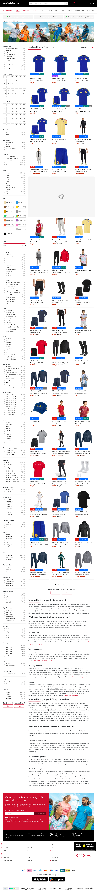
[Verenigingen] (90, 9)
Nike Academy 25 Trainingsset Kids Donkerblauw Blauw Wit (37, 332)
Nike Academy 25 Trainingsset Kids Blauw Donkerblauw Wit (59, 513)
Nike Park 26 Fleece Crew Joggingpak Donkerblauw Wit (38, 574)
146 (13, 90)
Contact (29, 854)
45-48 (5, 125)
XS (20, 93)
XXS (13, 93)
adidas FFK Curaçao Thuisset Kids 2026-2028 (61, 110)
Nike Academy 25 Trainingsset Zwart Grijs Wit (83, 301)
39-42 (5, 119)
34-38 (17, 112)
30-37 (17, 109)
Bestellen (5, 847)
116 (16, 87)
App (53, 844)
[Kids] (56, 9)
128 (24, 87)
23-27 (9, 105)
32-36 (9, 112)
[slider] (3, 243)
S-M (9, 97)
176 (5, 93)
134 (5, 90)
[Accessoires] (26, 9)
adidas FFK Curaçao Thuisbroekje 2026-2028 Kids (39, 543)
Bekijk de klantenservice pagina (14, 836)
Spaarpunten (30, 847)
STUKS (12, 77)
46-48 (9, 125)
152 (16, 90)
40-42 (13, 119)
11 (24, 80)
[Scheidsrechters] (79, 9)
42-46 (5, 122)
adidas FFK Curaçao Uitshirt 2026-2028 (60, 140)
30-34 (9, 109)
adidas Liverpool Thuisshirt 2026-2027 (82, 422)
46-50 (13, 125)
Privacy (60, 888)
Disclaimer (53, 888)
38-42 (20, 115)
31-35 (5, 112)
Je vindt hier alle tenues (71, 695)
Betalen (5, 850)
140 (9, 90)
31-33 (20, 109)
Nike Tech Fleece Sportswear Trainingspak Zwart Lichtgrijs (61, 452)
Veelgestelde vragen (8, 860)
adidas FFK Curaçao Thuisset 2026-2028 (38, 110)
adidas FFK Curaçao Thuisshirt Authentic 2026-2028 (82, 80)
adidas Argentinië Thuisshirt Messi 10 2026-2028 (83, 392)
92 (24, 83)
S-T (12, 97)
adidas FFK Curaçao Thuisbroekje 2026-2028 (59, 170)
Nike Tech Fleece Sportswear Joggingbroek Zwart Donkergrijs (83, 171)
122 (20, 87)
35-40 (24, 112)
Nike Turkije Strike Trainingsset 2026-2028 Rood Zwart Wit (37, 362)
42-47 (9, 122)
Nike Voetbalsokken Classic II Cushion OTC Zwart (61, 301)
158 (20, 90)
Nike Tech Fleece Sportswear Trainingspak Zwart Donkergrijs (83, 140)
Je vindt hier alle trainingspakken (43, 660)
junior (4, 77)
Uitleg (16, 448)
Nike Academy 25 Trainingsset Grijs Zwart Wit (38, 452)
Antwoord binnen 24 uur (38, 835)
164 (24, 90)
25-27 (13, 105)
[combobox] (48, 3)
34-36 (13, 112)
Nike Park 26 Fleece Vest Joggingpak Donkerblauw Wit (82, 453)
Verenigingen (55, 857)
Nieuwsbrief (54, 850)
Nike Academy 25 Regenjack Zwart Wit (83, 543)
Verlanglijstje (79, 3)
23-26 (5, 105)
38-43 (24, 115)
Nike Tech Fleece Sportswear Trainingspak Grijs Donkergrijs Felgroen (39, 271)
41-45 (20, 119)
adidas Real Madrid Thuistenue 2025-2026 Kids (38, 513)
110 (13, 87)
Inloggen (73, 3)
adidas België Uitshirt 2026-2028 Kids (83, 332)
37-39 (13, 115)
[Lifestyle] (50, 9)
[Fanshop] (42, 9)
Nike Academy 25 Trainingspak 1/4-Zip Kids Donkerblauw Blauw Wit (38, 392)
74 (12, 83)
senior (8, 77)
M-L (24, 97)
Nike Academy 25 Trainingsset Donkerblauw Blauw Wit (60, 392)
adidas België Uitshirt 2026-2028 (83, 271)
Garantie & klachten (32, 844)
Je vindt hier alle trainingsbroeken (78, 677)
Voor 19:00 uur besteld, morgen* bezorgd (80, 17)
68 (8, 83)
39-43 (9, 119)
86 (20, 83)
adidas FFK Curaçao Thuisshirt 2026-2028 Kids (82, 110)
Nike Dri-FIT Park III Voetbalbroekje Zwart (36, 301)
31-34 (24, 109)
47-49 (17, 125)
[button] (92, 3)
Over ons (29, 850)
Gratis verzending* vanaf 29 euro (19, 17)
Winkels (29, 857)
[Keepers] (70, 9)
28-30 (5, 109)
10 (20, 80)
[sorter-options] (87, 47)
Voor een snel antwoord (57, 837)
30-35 (13, 109)
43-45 (13, 122)
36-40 (5, 115)
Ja (55, 593)
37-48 (17, 115)
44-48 (24, 122)
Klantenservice (6, 844)
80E (9, 93)
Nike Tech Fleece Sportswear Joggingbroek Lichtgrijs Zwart (61, 241)
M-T (20, 97)
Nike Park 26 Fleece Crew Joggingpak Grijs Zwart (60, 543)
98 (5, 87)
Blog (53, 847)
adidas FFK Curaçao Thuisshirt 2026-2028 (36, 80)
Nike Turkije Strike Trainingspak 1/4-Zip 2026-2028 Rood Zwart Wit (60, 271)
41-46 (24, 119)
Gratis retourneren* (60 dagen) (49, 17)
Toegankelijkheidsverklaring (85, 888)
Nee (67, 593)
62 (5, 83)
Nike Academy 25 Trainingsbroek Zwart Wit (59, 332)
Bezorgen (5, 854)
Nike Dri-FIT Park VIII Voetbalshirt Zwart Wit (81, 513)
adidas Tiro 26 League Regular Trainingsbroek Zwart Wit (61, 483)
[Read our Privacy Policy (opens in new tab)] (17, 817)
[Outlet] (34, 9)
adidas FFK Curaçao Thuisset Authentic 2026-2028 (38, 140)
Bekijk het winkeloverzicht (79, 837)
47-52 (24, 125)
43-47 (20, 122)
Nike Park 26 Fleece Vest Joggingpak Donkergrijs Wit (83, 573)
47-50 (20, 125)
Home (5, 21)
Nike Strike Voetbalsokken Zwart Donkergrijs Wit (82, 362)
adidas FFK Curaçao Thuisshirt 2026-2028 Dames (61, 80)
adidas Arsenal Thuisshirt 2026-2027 (37, 241)
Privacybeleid (11, 817)
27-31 (24, 105)
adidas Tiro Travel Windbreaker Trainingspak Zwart (60, 362)
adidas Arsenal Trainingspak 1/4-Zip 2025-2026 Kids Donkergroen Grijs (60, 574)
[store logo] (13, 3)
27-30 (20, 105)
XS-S (24, 93)
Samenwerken (55, 854)
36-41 (9, 115)
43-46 (17, 122)
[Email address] (19, 813)
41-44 (17, 119)
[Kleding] (17, 9)
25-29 (17, 105)
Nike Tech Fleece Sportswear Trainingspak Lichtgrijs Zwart (39, 170)
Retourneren (6, 857)
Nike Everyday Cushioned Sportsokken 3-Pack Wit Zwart (82, 483)
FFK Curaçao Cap (35, 421)
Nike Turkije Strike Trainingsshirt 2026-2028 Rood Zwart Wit (37, 483)
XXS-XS (16, 94)
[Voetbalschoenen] (7, 9)
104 (9, 87)
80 (16, 83)
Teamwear (54, 860)
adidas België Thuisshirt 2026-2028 (59, 422)
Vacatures (29, 860)
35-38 (20, 112)
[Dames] (62, 9)
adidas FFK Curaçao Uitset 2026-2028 (83, 241)
